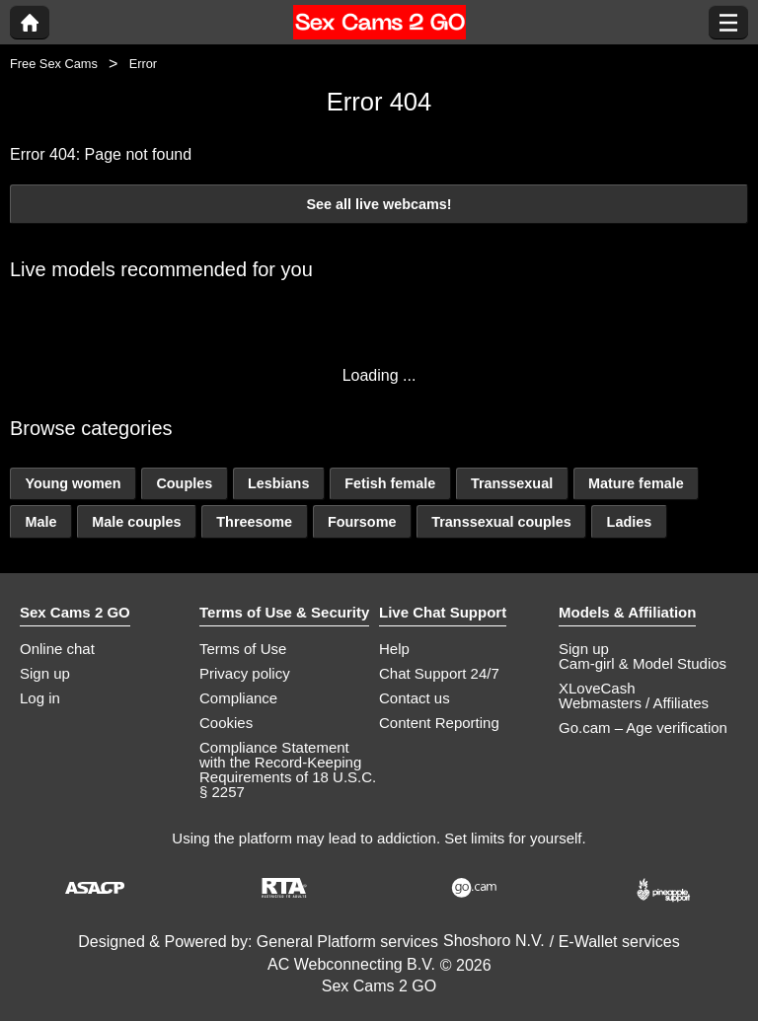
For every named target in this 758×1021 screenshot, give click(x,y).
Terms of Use (242, 648)
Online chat (57, 648)
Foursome (362, 522)
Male (40, 522)
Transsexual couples (501, 522)
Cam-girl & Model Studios (642, 663)
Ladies (629, 522)
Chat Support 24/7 (439, 673)
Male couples (136, 522)
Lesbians (278, 483)
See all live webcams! (378, 204)
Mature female (636, 483)
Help (394, 648)
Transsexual (512, 483)
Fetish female (389, 483)
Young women (72, 483)
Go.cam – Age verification (643, 727)
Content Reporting (439, 722)
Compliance (238, 698)
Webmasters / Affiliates (634, 702)
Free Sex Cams (54, 63)
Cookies (226, 722)
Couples (184, 483)
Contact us (414, 698)
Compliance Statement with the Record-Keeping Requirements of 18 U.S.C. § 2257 (287, 769)
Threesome (254, 522)
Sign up (45, 673)
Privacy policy (244, 673)
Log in (40, 698)
